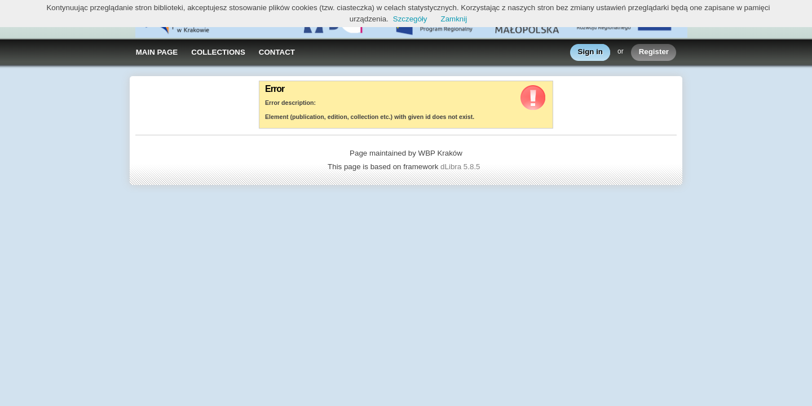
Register (654, 52)
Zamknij (454, 19)
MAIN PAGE (157, 52)
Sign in (590, 52)
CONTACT (277, 52)
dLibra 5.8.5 (461, 166)
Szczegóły (410, 19)
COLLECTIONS (218, 52)
